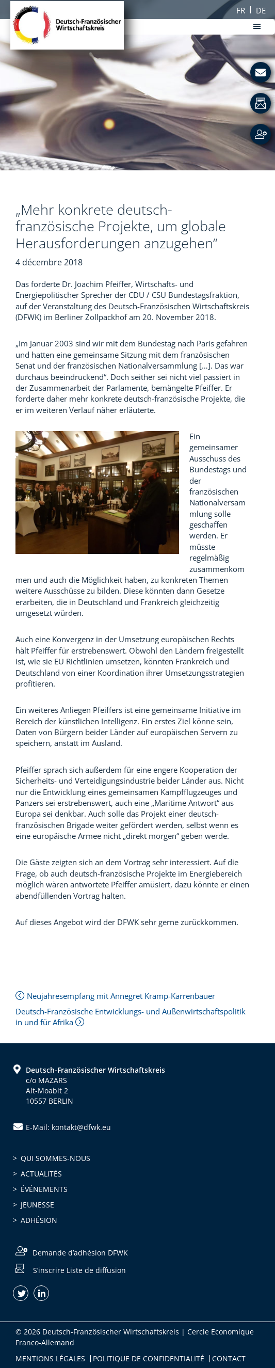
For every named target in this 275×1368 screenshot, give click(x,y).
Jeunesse (37, 1205)
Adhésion (39, 1220)
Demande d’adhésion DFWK (80, 1253)
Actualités (41, 1174)
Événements (44, 1189)
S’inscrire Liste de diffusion (79, 1270)
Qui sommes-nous (55, 1158)
